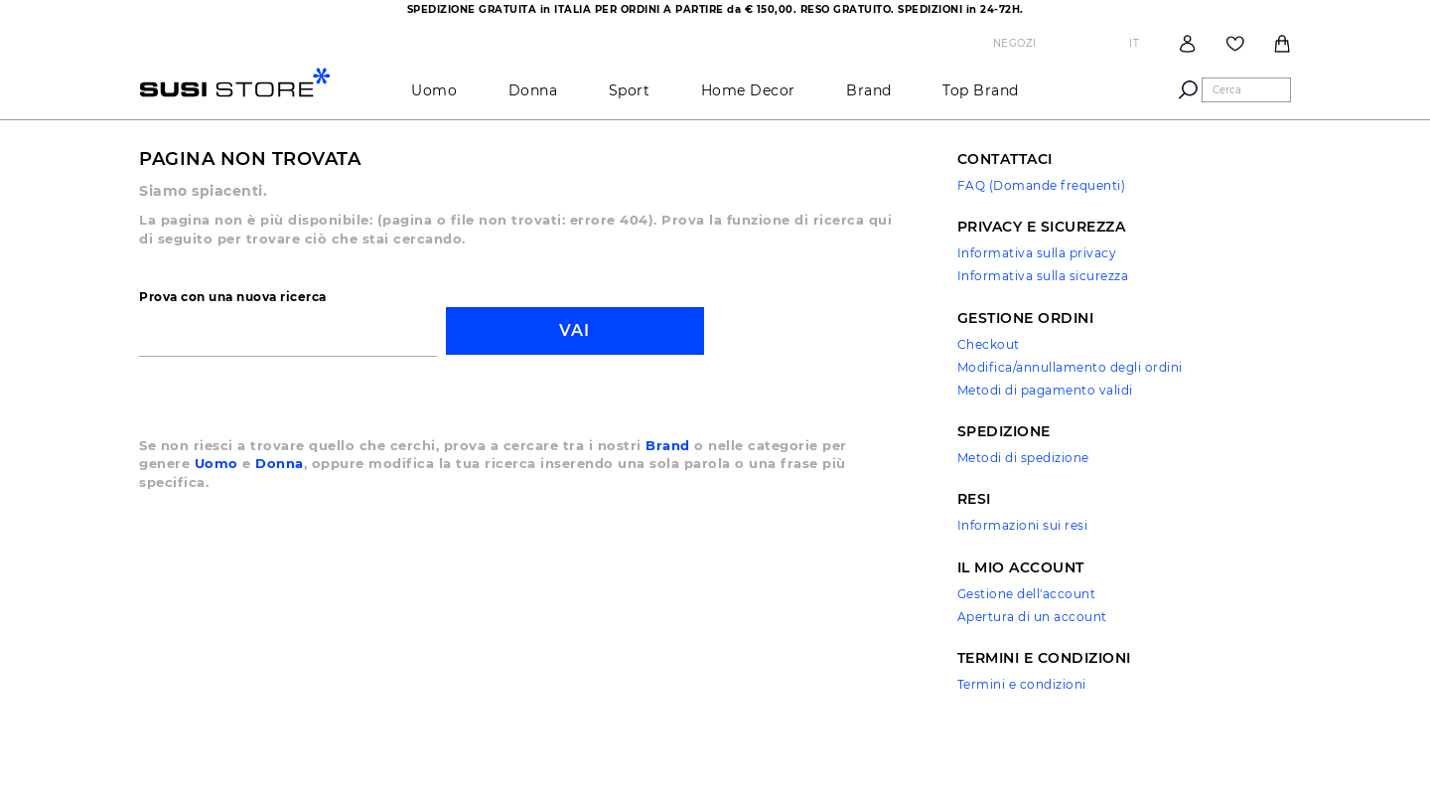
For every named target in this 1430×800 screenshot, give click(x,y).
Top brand (980, 90)
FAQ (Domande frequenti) (1041, 185)
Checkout (988, 344)
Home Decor (748, 90)
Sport (629, 90)
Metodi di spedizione (1023, 457)
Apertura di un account (1032, 616)
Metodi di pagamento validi (1045, 390)
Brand (667, 445)
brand (869, 90)
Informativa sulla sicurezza (1043, 275)
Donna (533, 90)
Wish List (1235, 44)
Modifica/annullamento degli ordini (1070, 367)
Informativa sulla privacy (1037, 252)
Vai (574, 330)
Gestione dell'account (1026, 593)
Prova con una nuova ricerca (233, 296)
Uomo (434, 90)
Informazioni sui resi (1022, 525)
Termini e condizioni (1021, 684)
